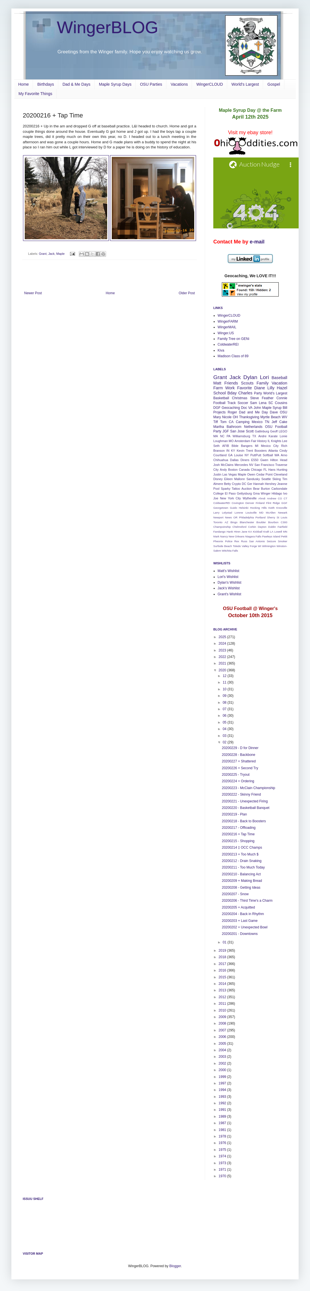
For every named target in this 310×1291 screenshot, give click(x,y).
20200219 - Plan (234, 814)
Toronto (217, 522)
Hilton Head (278, 460)
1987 (223, 1123)
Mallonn (239, 479)
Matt (217, 383)
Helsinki (244, 507)
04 (225, 729)
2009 (223, 1017)
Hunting (282, 469)
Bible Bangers (242, 445)
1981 (223, 1130)
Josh (216, 464)
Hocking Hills (258, 507)
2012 (223, 997)
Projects (219, 412)
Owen (251, 474)
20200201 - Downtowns (240, 934)
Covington (238, 502)
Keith (271, 507)
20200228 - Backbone (238, 755)
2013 (223, 990)
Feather (267, 398)
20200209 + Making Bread (242, 881)
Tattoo (236, 488)
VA (250, 408)
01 (225, 942)
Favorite (244, 388)
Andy (223, 469)
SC (270, 403)
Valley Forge (249, 546)
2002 (223, 1063)
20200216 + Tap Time (238, 834)
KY (233, 450)
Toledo (237, 546)
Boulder (261, 522)
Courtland (220, 455)
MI (257, 445)
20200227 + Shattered (239, 761)
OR (235, 517)
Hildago (277, 493)
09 (225, 696)
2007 (223, 1030)
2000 (223, 1070)
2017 (223, 964)
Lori (264, 377)
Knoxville (281, 507)
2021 (223, 663)
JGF (225, 431)
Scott (249, 431)
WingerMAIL (227, 327)
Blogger (175, 1266)
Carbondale (279, 488)
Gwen (264, 460)
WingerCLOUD (209, 84)
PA (229, 436)
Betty (227, 483)
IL (269, 441)
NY (247, 455)
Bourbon (273, 522)
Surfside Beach (222, 546)
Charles (245, 393)
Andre (262, 436)
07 (225, 709)
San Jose (237, 431)
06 (225, 716)
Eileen (228, 479)
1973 (223, 1163)
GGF (284, 502)
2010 (223, 1010)
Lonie (283, 436)
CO (280, 498)
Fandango (219, 531)
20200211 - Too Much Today (243, 867)
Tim (284, 479)
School (219, 393)
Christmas (239, 398)
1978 (223, 1136)
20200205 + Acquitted (238, 907)
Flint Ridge (273, 502)
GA (230, 455)
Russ (244, 541)
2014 (223, 984)
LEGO (283, 431)
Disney (218, 479)
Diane (259, 388)
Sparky (225, 488)
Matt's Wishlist (228, 571)
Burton (265, 488)
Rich (284, 445)
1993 (223, 1097)
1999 (223, 1077)
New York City (230, 498)
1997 (223, 1083)
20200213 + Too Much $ (240, 854)
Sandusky (253, 479)
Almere (218, 483)
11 (225, 682)
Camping (242, 422)
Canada (244, 469)
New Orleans (236, 536)
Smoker (282, 541)
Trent (249, 450)
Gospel (273, 84)
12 (225, 676)
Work (230, 388)
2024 (223, 644)
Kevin (240, 450)
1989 (223, 1116)
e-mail (257, 242)
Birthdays (45, 84)
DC (244, 483)
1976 (223, 1143)
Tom (223, 422)
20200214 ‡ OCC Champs (242, 848)
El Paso (230, 493)
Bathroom (234, 427)
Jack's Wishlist (229, 588)
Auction (246, 488)
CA (231, 422)
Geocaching (231, 408)
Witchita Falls (230, 550)
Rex (236, 541)
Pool (216, 488)
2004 (223, 1050)
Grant (43, 253)
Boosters (261, 450)
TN (267, 422)
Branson (219, 450)
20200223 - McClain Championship (248, 788)
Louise (238, 455)
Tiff (215, 422)
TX (254, 436)
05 (225, 722)
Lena (262, 403)
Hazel (282, 388)
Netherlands (253, 427)
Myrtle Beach (271, 417)
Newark (282, 512)
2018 (223, 957)
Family (262, 383)
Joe (215, 498)
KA (250, 531)
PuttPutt (255, 455)
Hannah (258, 483)
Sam (253, 403)
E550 (254, 460)
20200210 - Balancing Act (241, 874)
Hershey (270, 483)
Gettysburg (244, 493)
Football (219, 403)
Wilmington (269, 546)
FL (265, 469)
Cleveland (280, 474)
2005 (223, 1044)
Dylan (250, 377)
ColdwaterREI (228, 344)
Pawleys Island (271, 536)
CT (285, 498)
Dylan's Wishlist (229, 582)
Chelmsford (239, 526)
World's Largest (245, 84)
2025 (223, 637)
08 (225, 703)
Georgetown (220, 507)
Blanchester (247, 522)
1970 (223, 1176)
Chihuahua (220, 460)
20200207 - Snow (235, 894)
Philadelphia (246, 517)
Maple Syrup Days (115, 84)
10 (225, 689)
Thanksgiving (249, 417)
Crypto (236, 483)
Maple (60, 253)
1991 (223, 1110)
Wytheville (250, 498)
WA (276, 455)
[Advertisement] (109, 275)
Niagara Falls (253, 536)
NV (251, 464)
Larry (216, 512)
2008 (223, 1023)
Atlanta (273, 450)
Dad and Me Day (253, 412)
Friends (231, 383)
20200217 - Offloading (239, 828)
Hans (271, 469)
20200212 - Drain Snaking (241, 861)
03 (225, 736)
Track (231, 403)
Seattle (266, 479)
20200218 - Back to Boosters (244, 821)
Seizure (271, 541)
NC (222, 436)
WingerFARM (228, 321)
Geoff (274, 431)
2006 (223, 1037)
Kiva (221, 350)
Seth (216, 445)
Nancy (224, 536)
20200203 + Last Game (240, 921)
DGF (216, 408)
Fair (254, 441)
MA (215, 436)
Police (228, 541)
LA (271, 531)
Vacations (179, 84)
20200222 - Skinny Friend (241, 794)
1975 (223, 1150)
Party (258, 393)
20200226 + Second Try (240, 768)
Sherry (271, 517)
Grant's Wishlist (229, 594)
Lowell (278, 531)
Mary (217, 417)
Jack (51, 253)
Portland (260, 517)
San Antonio (257, 541)
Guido (233, 507)
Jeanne (282, 483)
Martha (218, 427)
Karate (273, 436)
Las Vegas (229, 474)
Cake (283, 422)
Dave (274, 412)
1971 (223, 1170)
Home (23, 84)
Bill (285, 408)
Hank (230, 531)
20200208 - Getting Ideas (241, 888)
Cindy (283, 450)
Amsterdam (242, 441)
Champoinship (222, 526)
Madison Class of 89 (233, 356)
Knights (276, 441)
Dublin (272, 526)
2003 (223, 1057)
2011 (223, 1004)
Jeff (274, 422)
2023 (223, 650)
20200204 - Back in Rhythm (243, 914)
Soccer (242, 403)
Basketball (221, 398)
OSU (283, 412)
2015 (223, 977)
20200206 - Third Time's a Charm (247, 901)
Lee (284, 441)
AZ (226, 522)
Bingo (233, 522)
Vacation (279, 383)
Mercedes (241, 464)
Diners (245, 460)
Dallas (234, 460)
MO (231, 441)
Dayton (262, 526)
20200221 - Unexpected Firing (245, 801)
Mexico (257, 422)
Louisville (251, 512)
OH (235, 417)
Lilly (270, 388)
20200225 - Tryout (235, 775)
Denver (249, 502)
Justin (217, 474)
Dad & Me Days (76, 84)
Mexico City (270, 445)
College (218, 493)
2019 (223, 951)
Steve (254, 398)
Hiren (237, 531)
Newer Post (33, 293)
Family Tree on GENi (233, 339)
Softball (268, 455)
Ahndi (261, 498)
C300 (284, 522)
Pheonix (218, 541)
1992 (223, 1103)
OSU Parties (151, 84)
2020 (223, 670)
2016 (223, 970)
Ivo (285, 493)
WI (259, 546)
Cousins (281, 403)
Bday (232, 393)
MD (261, 512)
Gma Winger (262, 493)
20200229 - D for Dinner (240, 748)
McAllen (271, 512)
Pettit (284, 536)
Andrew (271, 498)
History (262, 441)
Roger (232, 412)
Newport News (222, 517)
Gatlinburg (262, 431)
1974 (223, 1156)
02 (225, 742)
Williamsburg (241, 436)
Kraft (266, 531)
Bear (256, 488)
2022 (223, 657)
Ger (249, 483)
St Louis (282, 517)
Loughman (220, 441)
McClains (227, 464)
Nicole (227, 417)
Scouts (247, 383)
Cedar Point (264, 474)
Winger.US (226, 333)
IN (228, 450)
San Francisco (264, 464)
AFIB (225, 445)
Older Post (187, 293)
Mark (216, 536)
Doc (244, 408)
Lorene (239, 512)
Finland (260, 502)
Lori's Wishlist (228, 577)
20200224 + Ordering (238, 781)
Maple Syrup (272, 408)
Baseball (279, 377)
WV (284, 417)
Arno (284, 455)
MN (285, 531)
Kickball (257, 531)
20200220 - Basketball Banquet (245, 808)
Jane (244, 531)
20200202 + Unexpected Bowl (244, 927)
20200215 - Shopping (238, 841)
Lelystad (227, 512)
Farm (218, 388)
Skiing (276, 479)
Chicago (256, 469)
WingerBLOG (107, 27)
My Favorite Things (35, 93)
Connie (281, 398)
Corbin (252, 526)
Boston (233, 469)
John (257, 408)
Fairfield (282, 526)
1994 (223, 1090)
